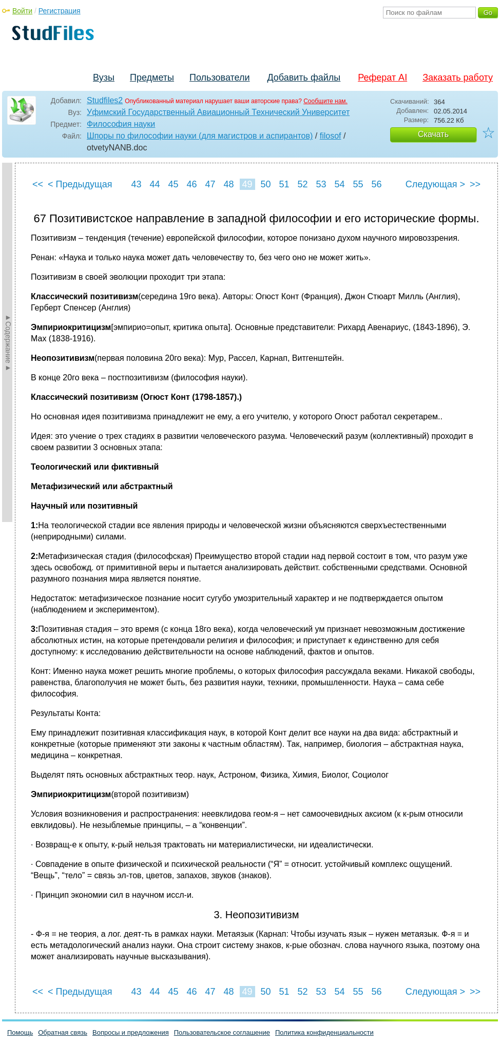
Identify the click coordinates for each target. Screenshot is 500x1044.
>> (475, 184)
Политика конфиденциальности (324, 1032)
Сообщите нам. (325, 101)
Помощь (20, 1032)
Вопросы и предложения (130, 1032)
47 (210, 184)
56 (376, 184)
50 (265, 184)
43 (136, 184)
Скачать (433, 134)
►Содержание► (8, 342)
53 (321, 184)
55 (358, 184)
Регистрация (60, 11)
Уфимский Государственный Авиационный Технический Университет (218, 112)
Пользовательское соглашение (222, 1032)
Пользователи (219, 77)
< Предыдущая (80, 184)
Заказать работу (457, 77)
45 (173, 184)
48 (228, 184)
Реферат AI (382, 77)
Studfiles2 (105, 100)
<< (37, 184)
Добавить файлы (303, 77)
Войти (22, 11)
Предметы (152, 77)
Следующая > (435, 184)
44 (154, 184)
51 (284, 184)
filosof (330, 135)
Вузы (103, 77)
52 (302, 184)
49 (247, 184)
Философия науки (121, 124)
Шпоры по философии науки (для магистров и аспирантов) (200, 135)
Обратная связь (62, 1032)
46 (191, 184)
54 (339, 184)
